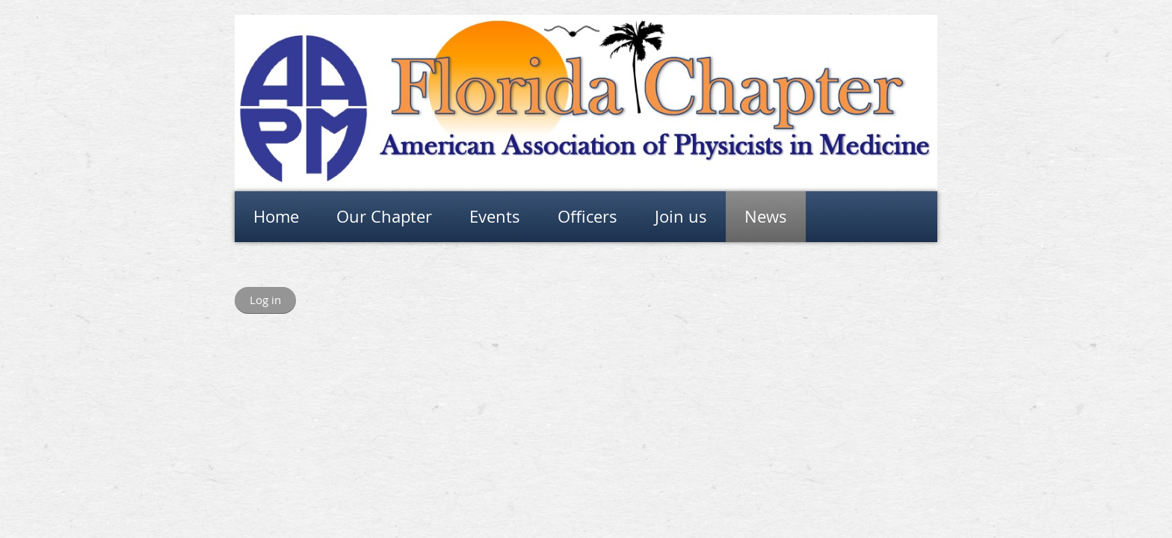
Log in (265, 299)
